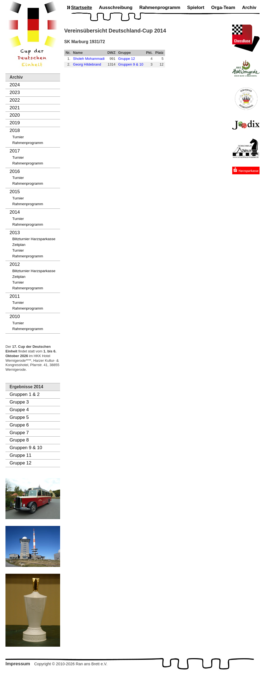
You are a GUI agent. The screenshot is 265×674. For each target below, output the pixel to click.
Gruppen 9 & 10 (26, 447)
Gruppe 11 (20, 455)
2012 (15, 264)
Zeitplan (18, 245)
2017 (15, 151)
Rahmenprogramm (27, 143)
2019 (15, 122)
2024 (15, 84)
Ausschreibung (115, 7)
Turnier (18, 137)
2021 (15, 107)
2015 (15, 191)
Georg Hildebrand (87, 64)
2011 (15, 296)
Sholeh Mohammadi (89, 59)
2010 (15, 316)
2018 (15, 130)
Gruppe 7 (19, 432)
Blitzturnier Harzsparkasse (33, 239)
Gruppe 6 (19, 425)
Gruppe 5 (19, 417)
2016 (15, 171)
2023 (15, 92)
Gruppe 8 (19, 440)
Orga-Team (223, 7)
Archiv (249, 7)
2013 (15, 232)
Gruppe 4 (19, 409)
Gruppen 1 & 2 (25, 394)
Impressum (17, 663)
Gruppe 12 (20, 463)
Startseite (81, 7)
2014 (15, 212)
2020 (15, 115)
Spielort (195, 7)
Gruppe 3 (19, 402)
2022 (15, 100)
